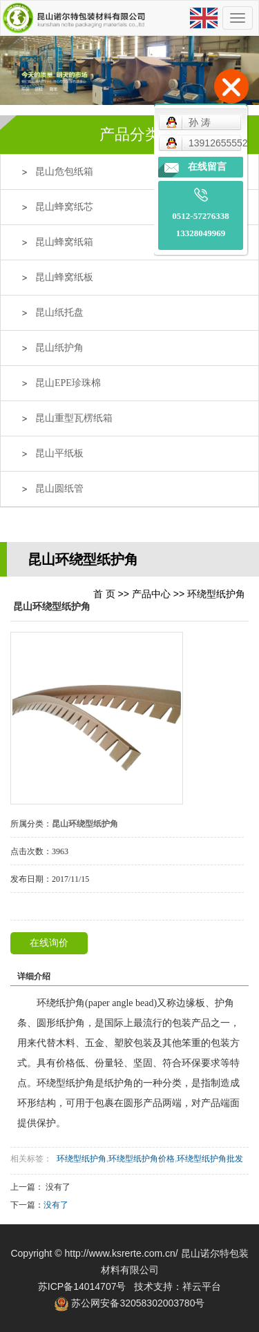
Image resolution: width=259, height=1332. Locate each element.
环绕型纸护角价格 (141, 1159)
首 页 (104, 593)
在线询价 (49, 943)
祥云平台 (201, 1286)
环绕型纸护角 (216, 593)
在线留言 (207, 167)
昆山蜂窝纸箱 (64, 242)
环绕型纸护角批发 (210, 1159)
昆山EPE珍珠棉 (68, 383)
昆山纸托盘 (59, 312)
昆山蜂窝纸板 (64, 277)
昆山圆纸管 (59, 488)
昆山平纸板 (59, 453)
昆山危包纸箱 (64, 171)
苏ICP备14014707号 (82, 1286)
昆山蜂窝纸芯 (64, 207)
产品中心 (151, 593)
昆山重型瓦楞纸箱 (74, 418)
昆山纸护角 (59, 347)
